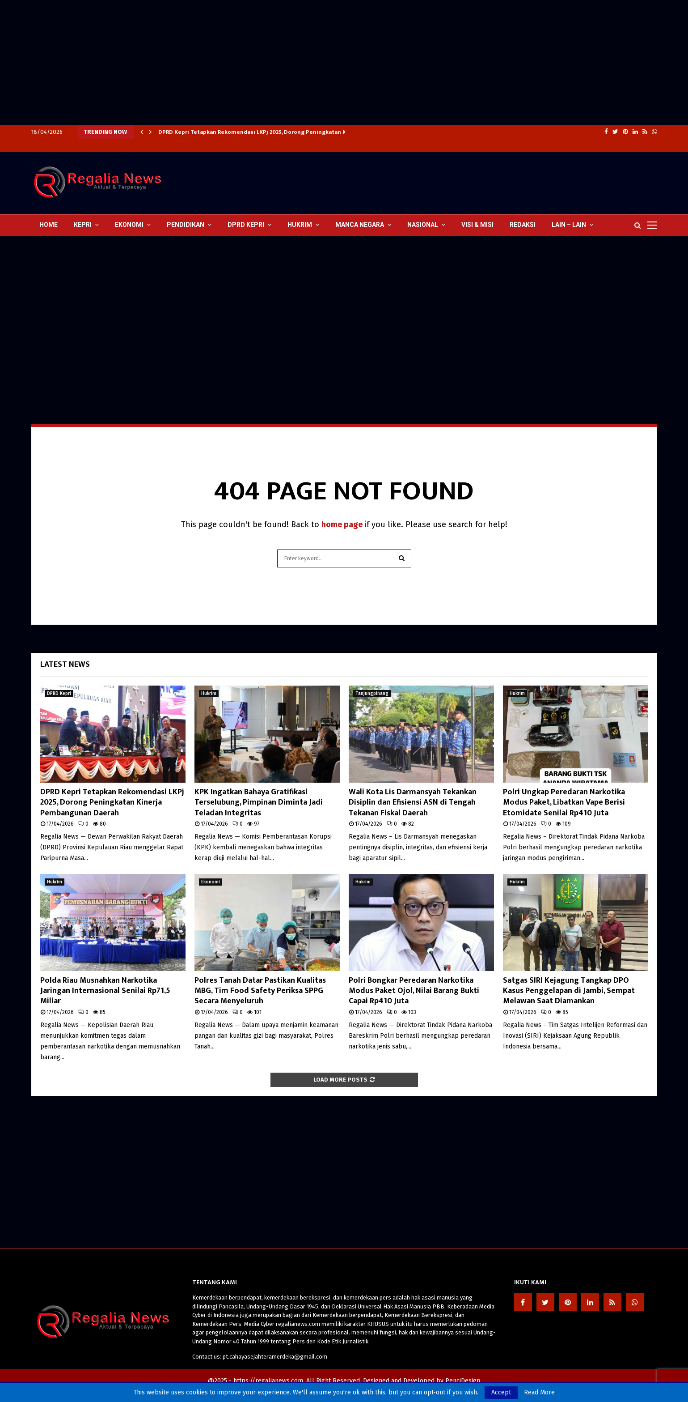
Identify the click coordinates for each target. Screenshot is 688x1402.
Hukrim (299, 224)
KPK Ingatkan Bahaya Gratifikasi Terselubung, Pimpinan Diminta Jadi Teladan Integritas (258, 802)
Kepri (83, 224)
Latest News (65, 664)
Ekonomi (129, 224)
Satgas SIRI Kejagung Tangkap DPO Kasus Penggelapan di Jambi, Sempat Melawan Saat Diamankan (569, 991)
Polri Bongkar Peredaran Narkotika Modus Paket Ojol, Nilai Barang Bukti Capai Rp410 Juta (414, 991)
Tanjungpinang (371, 693)
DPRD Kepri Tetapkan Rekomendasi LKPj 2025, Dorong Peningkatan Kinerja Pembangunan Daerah (291, 132)
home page (342, 524)
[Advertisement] (268, 62)
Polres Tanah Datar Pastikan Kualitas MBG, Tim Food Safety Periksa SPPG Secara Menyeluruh (260, 991)
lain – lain (569, 224)
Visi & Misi (477, 224)
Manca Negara (359, 224)
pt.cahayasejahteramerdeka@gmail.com (275, 1356)
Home (48, 224)
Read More (539, 1392)
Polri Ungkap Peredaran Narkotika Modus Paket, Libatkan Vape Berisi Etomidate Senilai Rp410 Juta (564, 802)
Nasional (422, 224)
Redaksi (523, 224)
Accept (501, 1392)
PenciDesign (462, 1381)
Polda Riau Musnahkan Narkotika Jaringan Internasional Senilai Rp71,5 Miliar (105, 991)
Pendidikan (185, 224)
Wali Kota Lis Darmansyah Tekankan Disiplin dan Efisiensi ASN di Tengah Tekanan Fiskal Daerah (413, 802)
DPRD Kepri (246, 224)
